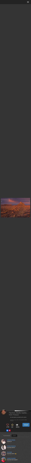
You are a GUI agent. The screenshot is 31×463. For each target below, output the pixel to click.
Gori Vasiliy (9, 452)
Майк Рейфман (14, 415)
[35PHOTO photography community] (7, 2)
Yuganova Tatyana (11, 439)
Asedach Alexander (11, 458)
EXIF (14, 435)
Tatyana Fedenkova (11, 446)
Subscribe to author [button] (26, 425)
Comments (6, 435)
